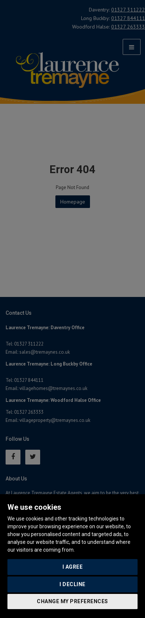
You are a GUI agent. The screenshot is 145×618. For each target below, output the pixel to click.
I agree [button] (72, 567)
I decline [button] (72, 584)
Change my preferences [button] (72, 601)
